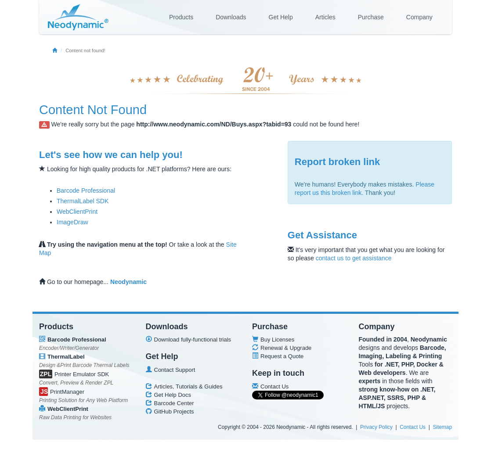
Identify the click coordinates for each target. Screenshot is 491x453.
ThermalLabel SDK (82, 201)
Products (181, 17)
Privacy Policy (376, 427)
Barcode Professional (86, 190)
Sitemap (442, 427)
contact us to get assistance (354, 258)
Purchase (371, 17)
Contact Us (413, 427)
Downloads (231, 17)
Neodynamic (128, 281)
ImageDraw (72, 222)
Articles (325, 17)
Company (419, 17)
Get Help (281, 17)
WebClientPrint (77, 211)
